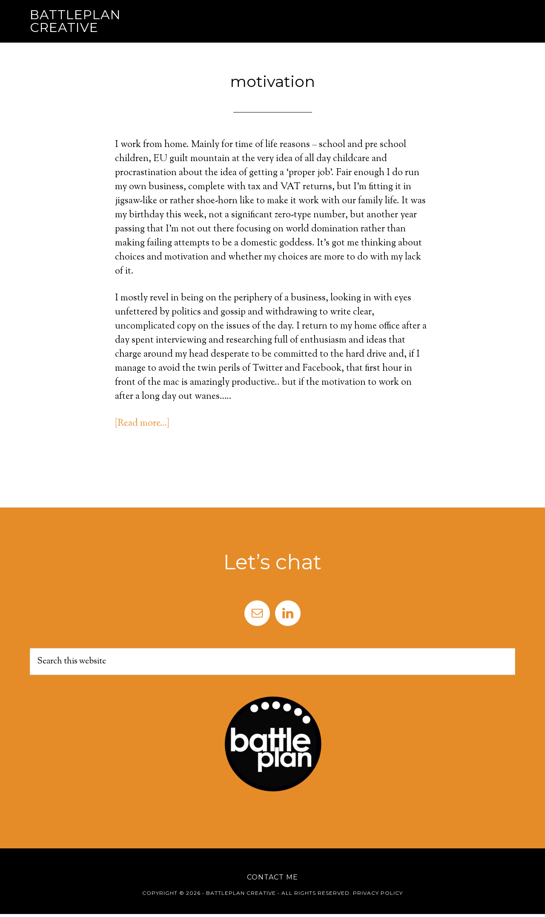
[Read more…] (142, 423)
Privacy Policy (378, 893)
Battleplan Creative (75, 21)
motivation (272, 81)
